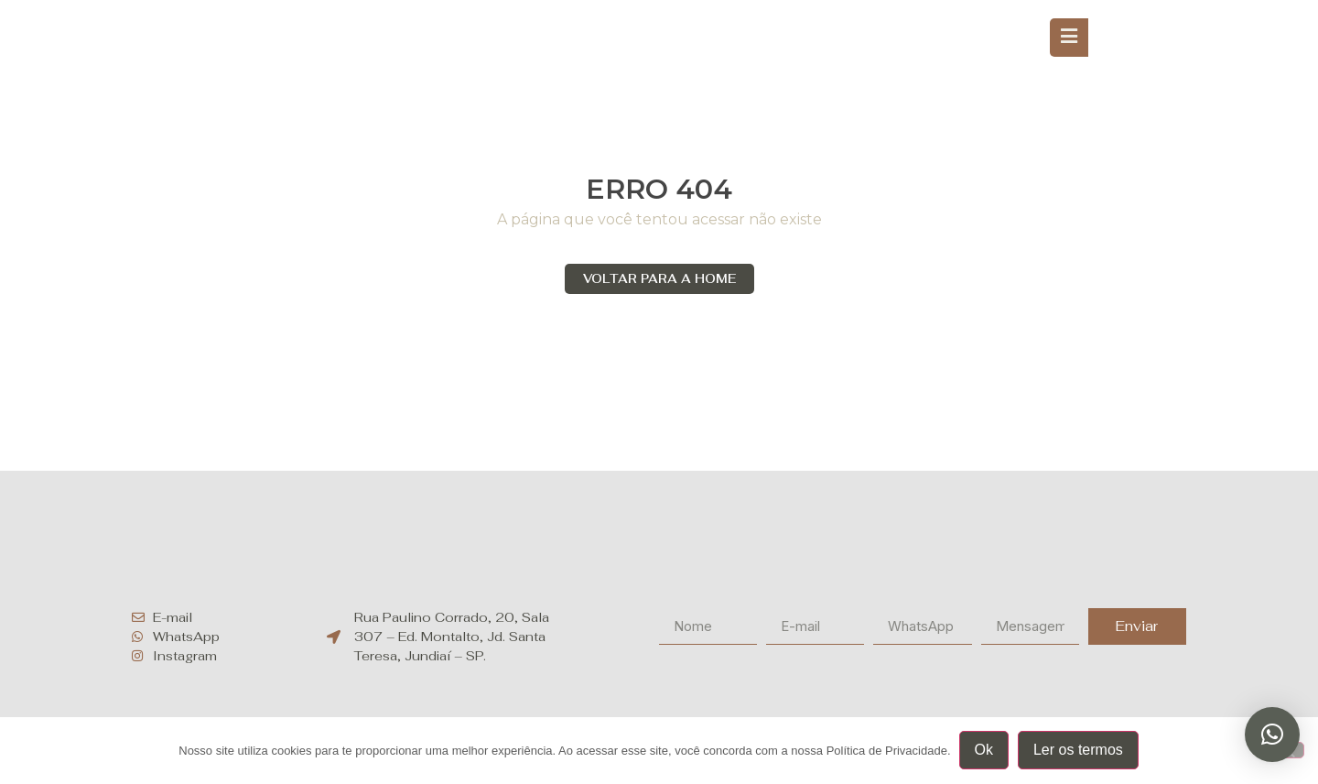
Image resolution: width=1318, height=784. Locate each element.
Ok (985, 750)
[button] (1272, 734)
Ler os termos (1079, 750)
